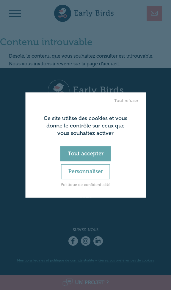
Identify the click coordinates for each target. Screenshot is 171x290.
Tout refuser (126, 100)
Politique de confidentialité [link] (85, 184)
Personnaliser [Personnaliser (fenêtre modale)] (85, 171)
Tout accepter (85, 153)
